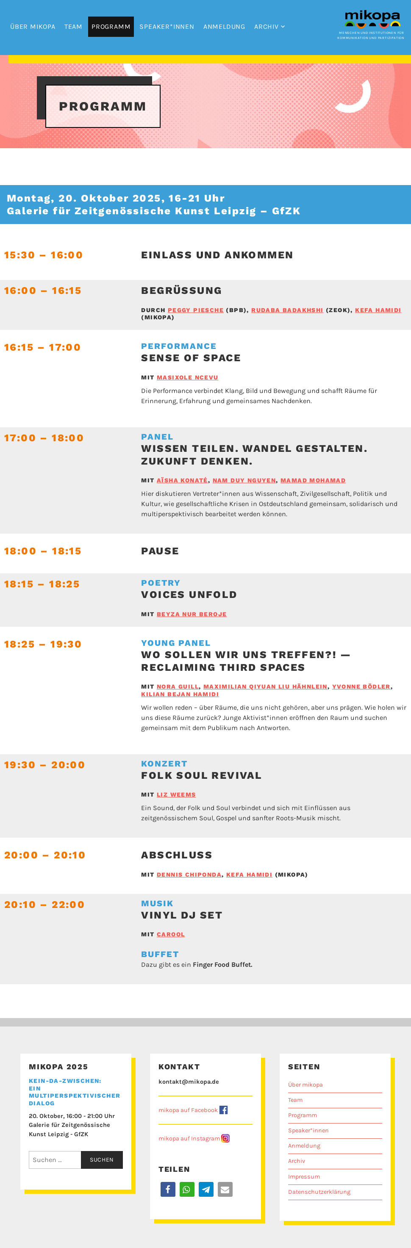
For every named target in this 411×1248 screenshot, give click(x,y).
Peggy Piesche (196, 310)
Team (73, 26)
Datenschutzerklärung (319, 1191)
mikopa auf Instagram (189, 1138)
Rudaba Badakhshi (287, 310)
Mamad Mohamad (313, 480)
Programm (111, 26)
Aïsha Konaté (182, 480)
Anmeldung (224, 26)
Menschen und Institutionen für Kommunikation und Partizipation (370, 33)
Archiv (266, 26)
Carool (171, 934)
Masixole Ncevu (188, 377)
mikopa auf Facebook (188, 1110)
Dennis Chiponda (189, 874)
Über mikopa (33, 26)
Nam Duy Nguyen (244, 480)
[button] (168, 1189)
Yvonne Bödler (361, 686)
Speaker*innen (166, 26)
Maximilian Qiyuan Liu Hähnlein (265, 686)
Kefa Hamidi (378, 310)
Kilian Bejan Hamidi (180, 694)
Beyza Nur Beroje (192, 614)
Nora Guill (178, 686)
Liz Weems (176, 794)
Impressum (304, 1176)
